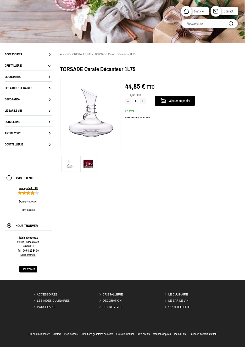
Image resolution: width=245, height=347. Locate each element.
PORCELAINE (46, 307)
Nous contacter (28, 255)
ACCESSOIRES (47, 294)
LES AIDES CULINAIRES (53, 300)
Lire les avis (28, 210)
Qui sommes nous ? (39, 334)
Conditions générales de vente (97, 334)
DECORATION (112, 300)
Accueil (64, 54)
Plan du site (180, 334)
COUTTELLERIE (179, 307)
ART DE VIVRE (112, 307)
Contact (228, 11)
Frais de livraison (125, 334)
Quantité (135, 95)
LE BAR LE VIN (178, 300)
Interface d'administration (203, 334)
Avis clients (144, 334)
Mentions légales (162, 334)
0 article (199, 11)
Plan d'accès (71, 334)
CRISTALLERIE (113, 294)
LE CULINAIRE (178, 294)
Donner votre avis (28, 201)
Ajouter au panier (179, 100)
